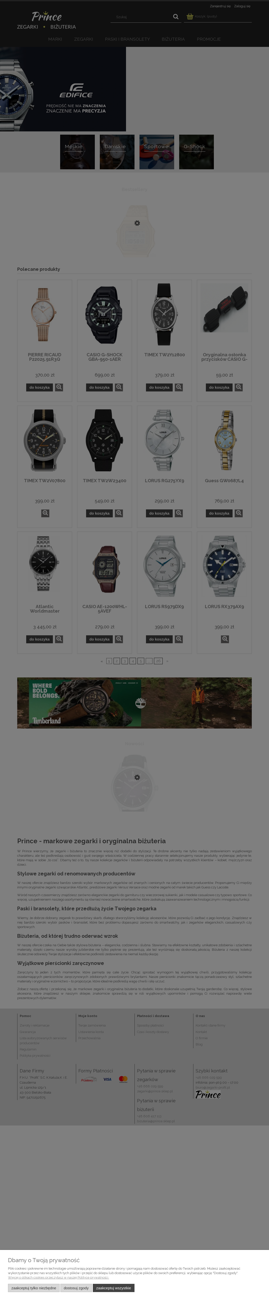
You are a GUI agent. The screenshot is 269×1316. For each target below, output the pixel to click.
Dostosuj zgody (76, 1288)
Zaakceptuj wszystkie (113, 1288)
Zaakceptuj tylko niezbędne (33, 1288)
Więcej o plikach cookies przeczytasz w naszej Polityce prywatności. (58, 1277)
